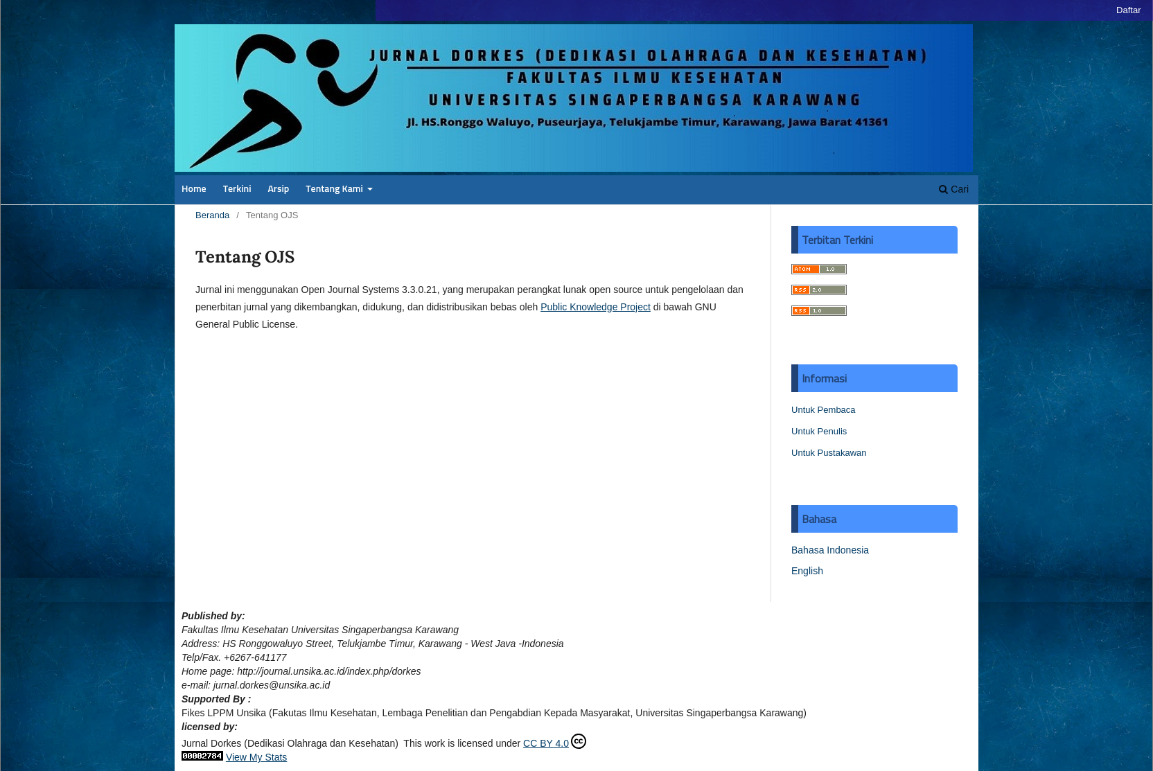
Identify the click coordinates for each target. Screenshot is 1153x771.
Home (194, 189)
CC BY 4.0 (554, 741)
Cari (954, 189)
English (807, 570)
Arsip (278, 189)
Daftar (1128, 10)
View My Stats (256, 757)
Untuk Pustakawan (829, 452)
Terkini (237, 189)
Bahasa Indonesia (830, 550)
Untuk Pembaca (823, 410)
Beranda (212, 215)
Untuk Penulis (819, 431)
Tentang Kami (335, 189)
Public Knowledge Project (595, 306)
